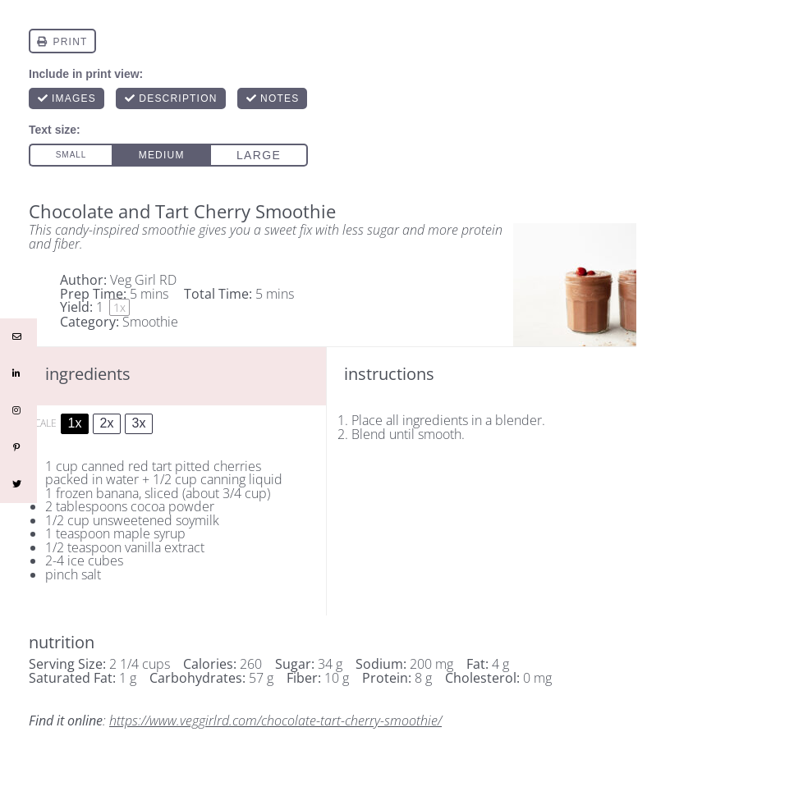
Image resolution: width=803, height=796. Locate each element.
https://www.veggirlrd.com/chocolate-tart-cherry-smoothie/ (275, 720)
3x (139, 423)
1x (75, 423)
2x (107, 423)
